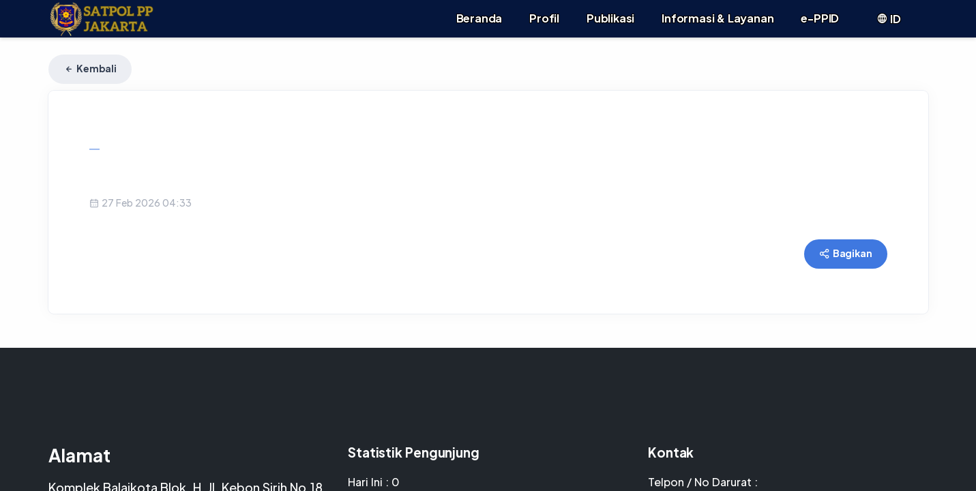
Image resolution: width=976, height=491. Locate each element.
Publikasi (610, 18)
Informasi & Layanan (717, 18)
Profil (544, 18)
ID (888, 19)
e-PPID (820, 18)
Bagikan (845, 253)
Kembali (90, 68)
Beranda (479, 18)
